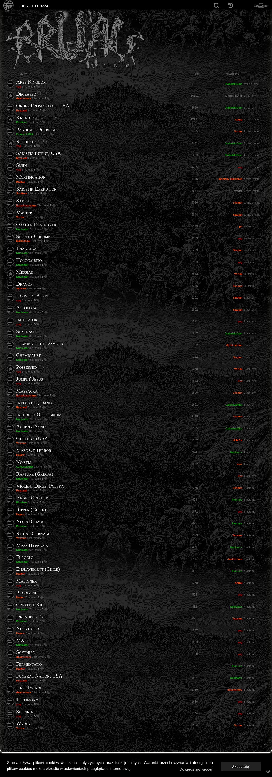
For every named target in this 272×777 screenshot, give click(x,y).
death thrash (35, 5)
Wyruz (23, 723)
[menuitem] (264, 744)
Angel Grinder (32, 498)
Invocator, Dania (34, 403)
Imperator (26, 319)
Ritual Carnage (33, 533)
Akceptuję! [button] (241, 767)
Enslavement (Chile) (38, 569)
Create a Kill (31, 605)
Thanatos (26, 248)
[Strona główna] (8, 5)
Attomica (26, 308)
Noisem (23, 462)
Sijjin (21, 165)
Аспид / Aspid (31, 426)
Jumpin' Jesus (29, 379)
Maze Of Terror (33, 450)
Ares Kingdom (31, 82)
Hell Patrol (29, 688)
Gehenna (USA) (33, 438)
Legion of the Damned (39, 343)
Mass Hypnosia (32, 545)
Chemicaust (28, 355)
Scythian (25, 652)
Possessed (26, 367)
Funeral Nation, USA (39, 676)
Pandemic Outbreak (37, 129)
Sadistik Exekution (36, 189)
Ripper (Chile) (31, 510)
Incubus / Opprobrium (38, 414)
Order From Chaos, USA (42, 106)
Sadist (23, 201)
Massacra (27, 391)
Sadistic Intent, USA (38, 153)
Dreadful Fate (31, 616)
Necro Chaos (30, 521)
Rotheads (26, 141)
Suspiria (24, 711)
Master (24, 213)
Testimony (27, 700)
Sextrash (26, 331)
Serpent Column (33, 236)
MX (20, 640)
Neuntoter (27, 628)
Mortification (31, 177)
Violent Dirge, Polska (40, 486)
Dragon (24, 284)
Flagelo (25, 557)
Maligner (26, 581)
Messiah (24, 272)
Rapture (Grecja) (34, 474)
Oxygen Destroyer (36, 224)
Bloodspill (27, 593)
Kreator (25, 117)
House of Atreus (34, 296)
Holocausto (29, 260)
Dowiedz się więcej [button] (195, 769)
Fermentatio (29, 664)
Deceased (26, 94)
